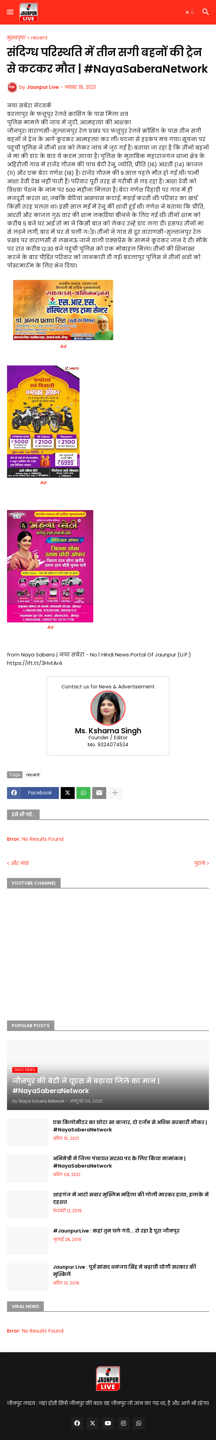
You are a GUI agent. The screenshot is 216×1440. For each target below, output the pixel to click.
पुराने (199, 863)
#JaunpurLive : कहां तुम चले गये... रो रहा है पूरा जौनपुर (116, 1230)
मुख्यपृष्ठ (16, 38)
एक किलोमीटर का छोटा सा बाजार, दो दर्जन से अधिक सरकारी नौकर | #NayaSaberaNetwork (130, 1126)
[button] (9, 12)
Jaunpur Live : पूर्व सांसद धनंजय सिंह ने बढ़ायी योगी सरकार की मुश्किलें (124, 1270)
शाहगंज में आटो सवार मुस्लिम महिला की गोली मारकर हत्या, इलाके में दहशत (131, 1198)
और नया (20, 863)
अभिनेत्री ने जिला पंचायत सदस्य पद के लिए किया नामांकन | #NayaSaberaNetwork (119, 1162)
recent (39, 38)
